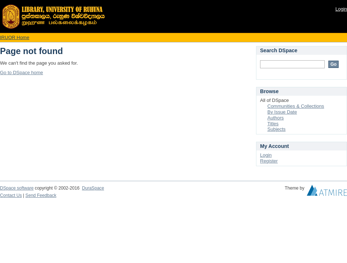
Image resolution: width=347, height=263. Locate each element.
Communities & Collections (295, 106)
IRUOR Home (14, 37)
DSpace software (17, 188)
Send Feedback (41, 195)
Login (341, 9)
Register (269, 161)
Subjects (276, 129)
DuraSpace (93, 188)
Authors (275, 118)
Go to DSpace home (21, 72)
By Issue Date (282, 112)
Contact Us (11, 195)
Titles (273, 123)
